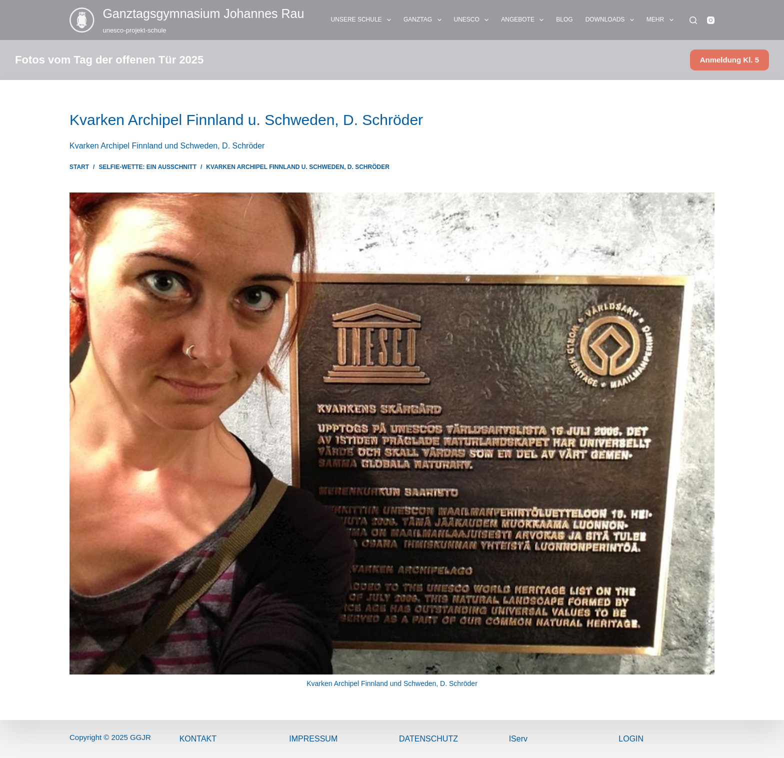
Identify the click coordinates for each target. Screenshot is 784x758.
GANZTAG (425, 20)
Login (631, 738)
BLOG (564, 19)
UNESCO (473, 20)
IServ (518, 738)
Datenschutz (428, 738)
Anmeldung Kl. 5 (729, 60)
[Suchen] (693, 20)
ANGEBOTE (524, 20)
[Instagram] (710, 20)
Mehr (662, 20)
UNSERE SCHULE (363, 20)
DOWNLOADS (612, 20)
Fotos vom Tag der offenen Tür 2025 (109, 60)
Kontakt (198, 738)
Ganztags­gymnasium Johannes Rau (203, 13)
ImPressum (313, 738)
